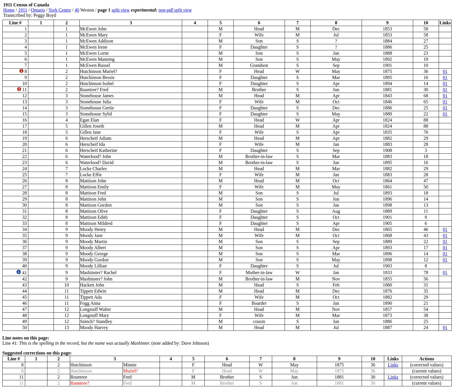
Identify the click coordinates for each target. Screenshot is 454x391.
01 (445, 71)
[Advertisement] (417, 10)
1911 (22, 10)
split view (120, 10)
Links (393, 364)
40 (77, 10)
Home (8, 10)
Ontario (38, 10)
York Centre (59, 10)
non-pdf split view (175, 10)
